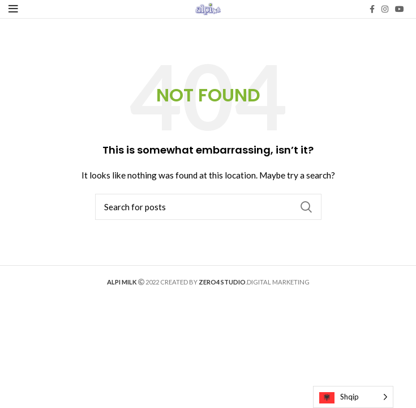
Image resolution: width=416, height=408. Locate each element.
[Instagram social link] (385, 9)
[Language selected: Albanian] (353, 397)
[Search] (208, 207)
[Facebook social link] (372, 9)
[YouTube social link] (400, 9)
